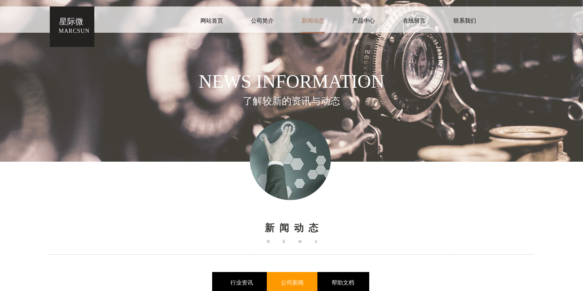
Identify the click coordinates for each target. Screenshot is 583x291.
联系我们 (464, 21)
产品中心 (363, 21)
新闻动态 (313, 21)
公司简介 (262, 21)
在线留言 (414, 21)
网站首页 (211, 21)
